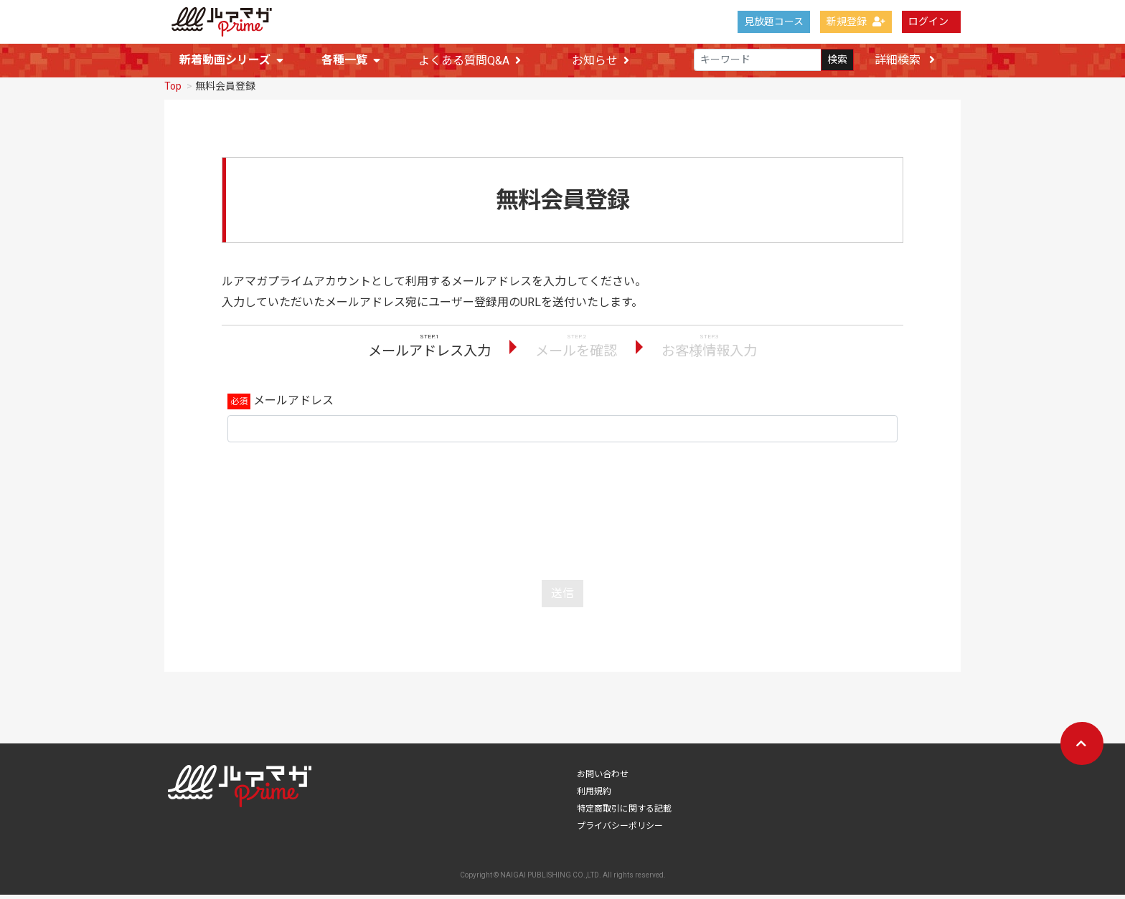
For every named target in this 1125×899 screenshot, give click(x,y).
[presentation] (562, 512)
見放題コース (774, 21)
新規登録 (856, 21)
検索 (837, 60)
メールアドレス (293, 405)
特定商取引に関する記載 (624, 813)
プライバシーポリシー (620, 830)
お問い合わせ (603, 779)
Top (173, 90)
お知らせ (600, 60)
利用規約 (594, 796)
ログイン (928, 21)
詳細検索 (905, 60)
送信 (562, 597)
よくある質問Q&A (469, 60)
